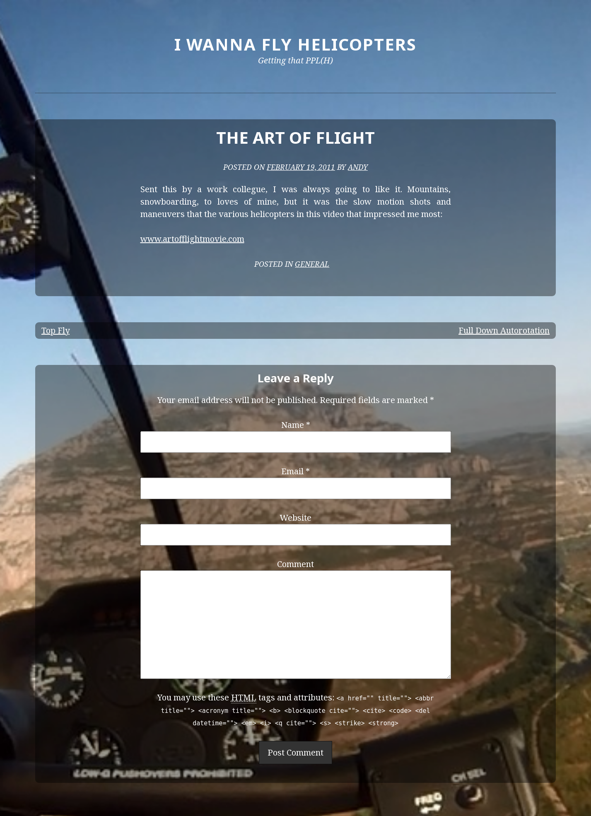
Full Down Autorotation (504, 330)
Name (295, 424)
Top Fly (55, 330)
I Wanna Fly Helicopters (295, 44)
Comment (295, 564)
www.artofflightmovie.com (192, 238)
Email (295, 471)
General (312, 264)
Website (295, 517)
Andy (358, 167)
